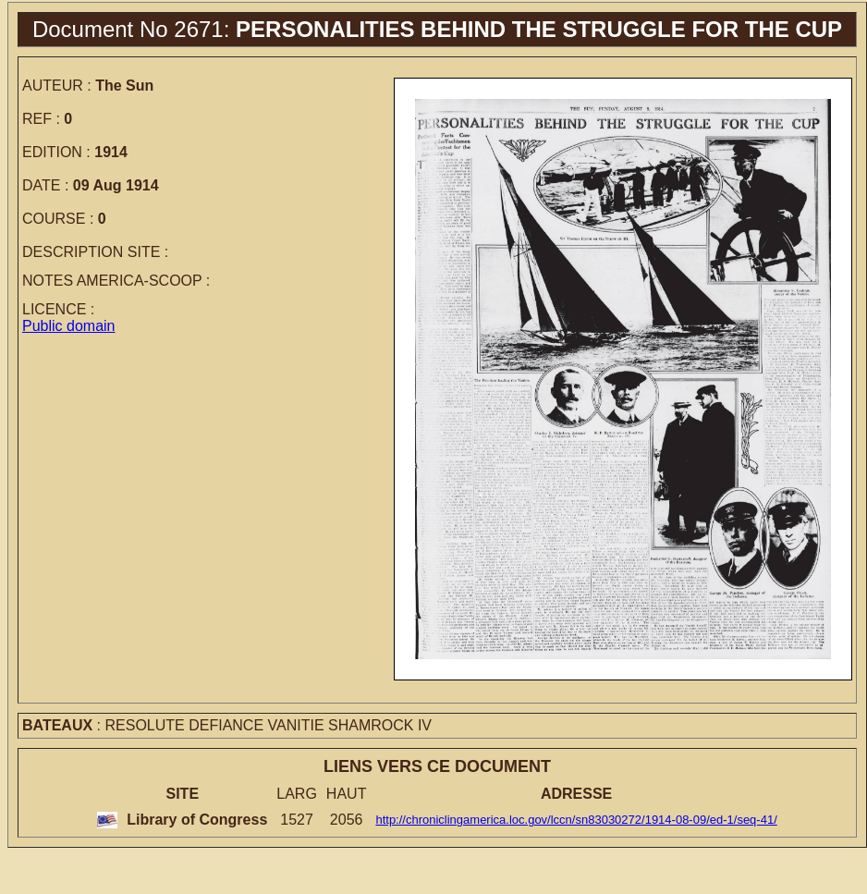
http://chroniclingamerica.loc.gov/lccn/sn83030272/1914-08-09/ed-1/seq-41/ (575, 820)
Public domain (69, 326)
